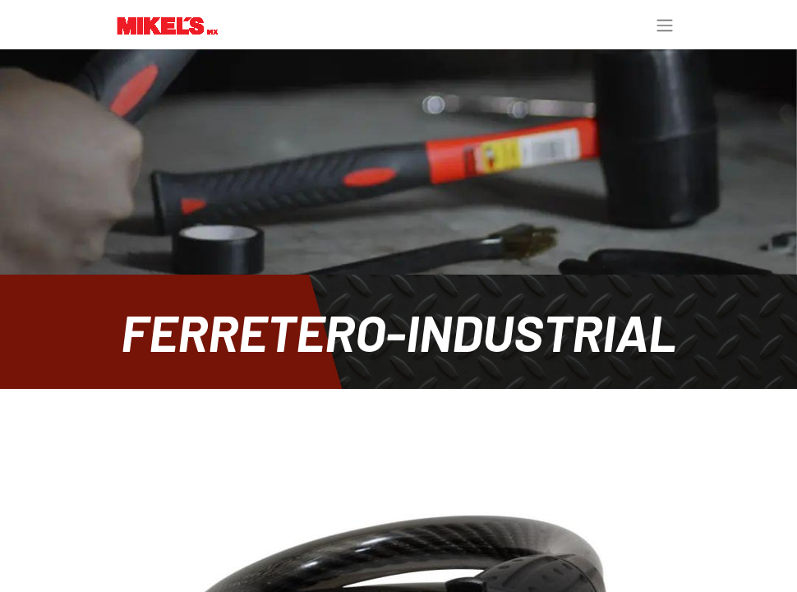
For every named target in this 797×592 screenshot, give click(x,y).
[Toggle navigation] (664, 25)
